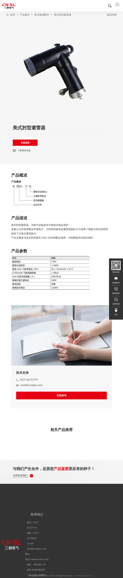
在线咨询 (61, 395)
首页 (12, 14)
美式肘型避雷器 (62, 14)
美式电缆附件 (41, 14)
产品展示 (25, 14)
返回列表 (112, 14)
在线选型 (25, 142)
